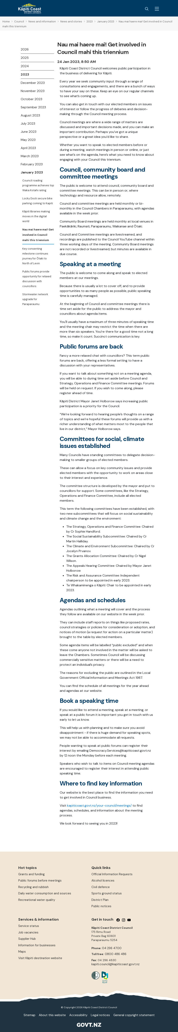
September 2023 (33, 107)
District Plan (100, 900)
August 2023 (30, 115)
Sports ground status (106, 893)
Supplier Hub (27, 939)
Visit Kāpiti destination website (40, 958)
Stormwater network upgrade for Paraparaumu (35, 299)
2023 (25, 74)
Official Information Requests (111, 874)
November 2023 (32, 91)
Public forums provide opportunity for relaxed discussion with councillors (36, 279)
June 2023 (28, 131)
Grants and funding (31, 874)
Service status (28, 926)
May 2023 (28, 140)
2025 (25, 58)
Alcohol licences (102, 880)
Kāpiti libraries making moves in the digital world (36, 216)
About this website (52, 1015)
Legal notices (100, 1015)
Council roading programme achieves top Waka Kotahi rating (38, 185)
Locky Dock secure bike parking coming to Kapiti (37, 201)
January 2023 (32, 172)
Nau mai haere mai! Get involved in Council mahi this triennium (38, 235)
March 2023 (30, 156)
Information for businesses (36, 945)
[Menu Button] (157, 9)
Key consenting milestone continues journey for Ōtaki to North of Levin (35, 256)
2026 (25, 49)
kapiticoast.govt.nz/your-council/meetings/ (99, 805)
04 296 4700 (112, 948)
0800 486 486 (115, 954)
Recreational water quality (36, 900)
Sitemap (29, 1015)
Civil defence (100, 887)
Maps (22, 952)
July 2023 (28, 123)
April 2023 (28, 148)
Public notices (101, 906)
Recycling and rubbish (33, 887)
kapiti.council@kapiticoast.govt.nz (115, 964)
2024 (25, 66)
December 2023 (33, 83)
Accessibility (78, 1015)
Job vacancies (28, 932)
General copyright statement (134, 1015)
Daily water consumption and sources (44, 893)
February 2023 (32, 164)
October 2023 (31, 99)
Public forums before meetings (40, 880)
